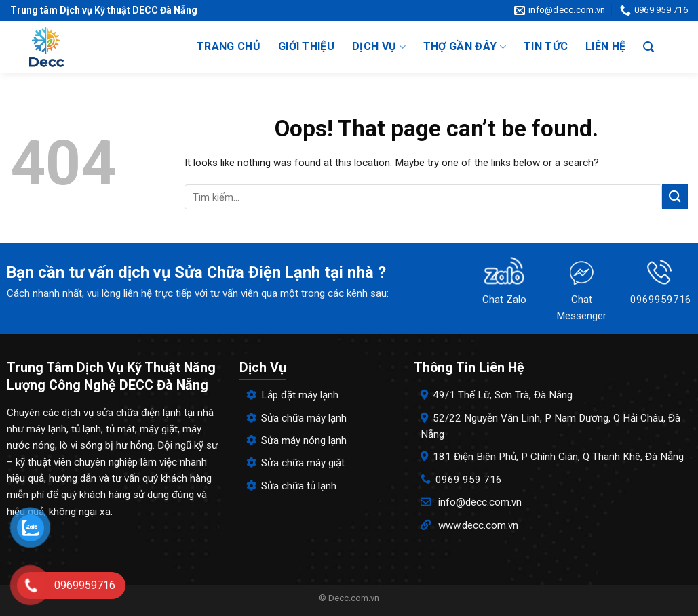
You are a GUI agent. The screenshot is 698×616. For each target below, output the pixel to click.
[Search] (648, 47)
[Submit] (675, 196)
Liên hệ (605, 46)
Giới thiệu (306, 46)
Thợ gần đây (464, 47)
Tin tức (546, 46)
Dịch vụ (379, 47)
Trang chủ (228, 46)
